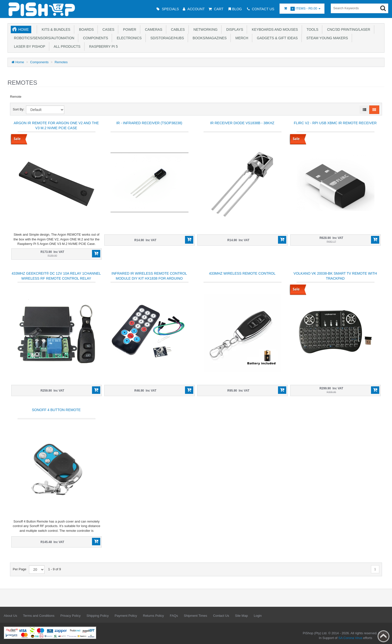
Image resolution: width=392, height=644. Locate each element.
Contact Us (221, 616)
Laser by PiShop (28, 46)
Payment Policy (126, 616)
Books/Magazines (209, 38)
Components (94, 38)
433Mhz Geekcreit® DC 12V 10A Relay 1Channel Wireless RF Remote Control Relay (56, 275)
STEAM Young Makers (326, 38)
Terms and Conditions (38, 616)
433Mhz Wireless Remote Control (242, 273)
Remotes (61, 62)
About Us (10, 616)
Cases (107, 29)
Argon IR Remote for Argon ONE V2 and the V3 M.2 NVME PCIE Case (56, 125)
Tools (311, 29)
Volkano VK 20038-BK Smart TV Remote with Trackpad (335, 275)
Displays (233, 29)
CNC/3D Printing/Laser (347, 29)
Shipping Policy (97, 616)
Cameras (152, 29)
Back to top (383, 636)
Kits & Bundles (55, 29)
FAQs (174, 616)
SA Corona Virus (350, 638)
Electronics (128, 38)
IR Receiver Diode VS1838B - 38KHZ (242, 123)
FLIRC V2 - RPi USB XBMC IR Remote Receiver (335, 123)
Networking (205, 29)
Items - (302, 8)
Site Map (241, 616)
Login (258, 616)
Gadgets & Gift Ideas (276, 38)
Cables (177, 29)
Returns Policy (153, 616)
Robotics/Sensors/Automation (43, 38)
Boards (85, 29)
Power (128, 29)
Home (23, 29)
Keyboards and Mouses (274, 29)
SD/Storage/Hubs (166, 38)
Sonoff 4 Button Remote (56, 410)
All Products (66, 46)
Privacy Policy (70, 616)
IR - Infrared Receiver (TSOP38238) (149, 123)
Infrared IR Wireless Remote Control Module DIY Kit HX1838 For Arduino (149, 275)
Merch (241, 38)
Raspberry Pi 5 (102, 46)
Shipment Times (195, 616)
